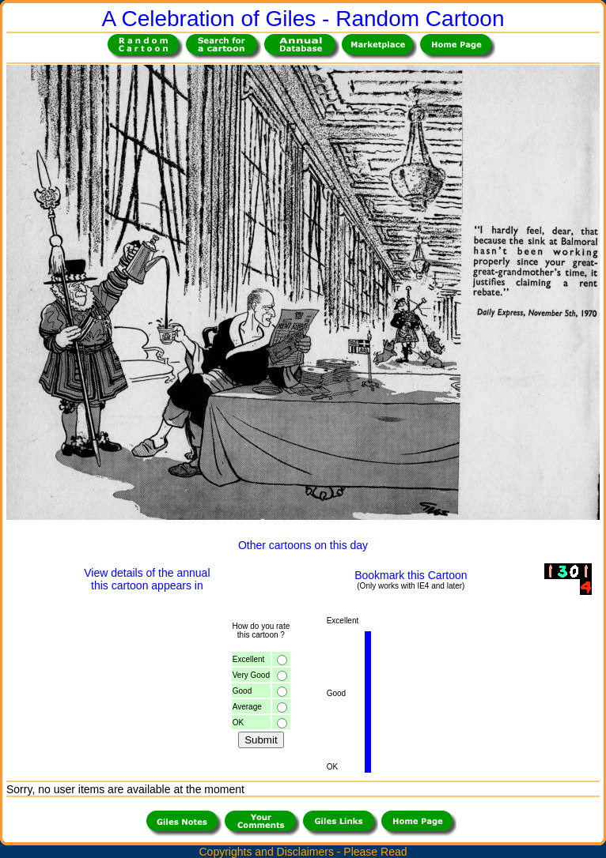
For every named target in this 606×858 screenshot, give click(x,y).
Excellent (249, 659)
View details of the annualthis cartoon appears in (147, 579)
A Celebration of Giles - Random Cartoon (303, 18)
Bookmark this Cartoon (410, 575)
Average (247, 706)
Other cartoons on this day (303, 545)
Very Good (251, 675)
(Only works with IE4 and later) (410, 585)
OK (238, 722)
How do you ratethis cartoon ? (261, 630)
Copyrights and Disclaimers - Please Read (303, 851)
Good (242, 691)
